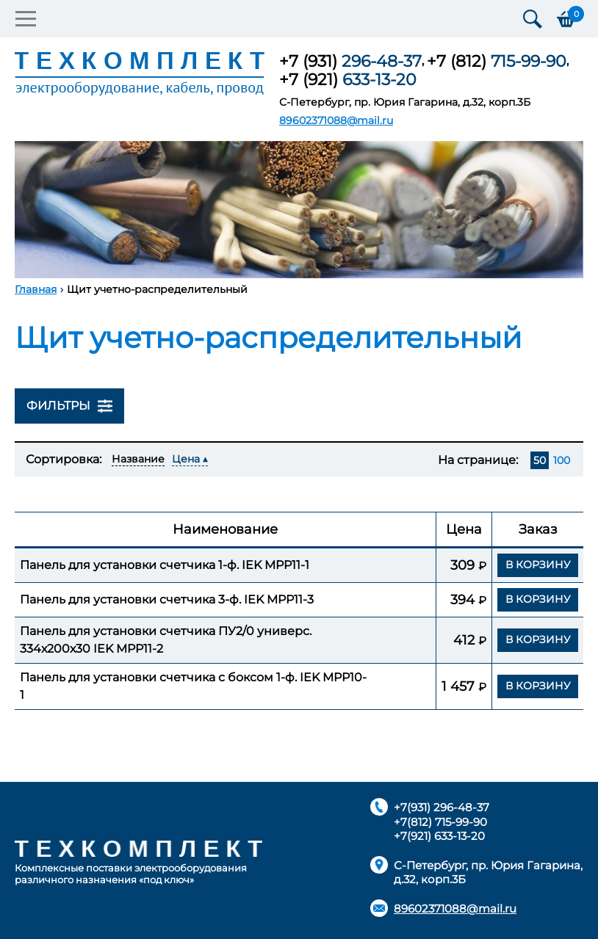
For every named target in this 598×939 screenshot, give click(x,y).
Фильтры (69, 406)
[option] (299, 209)
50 (539, 460)
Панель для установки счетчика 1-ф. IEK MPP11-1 (164, 565)
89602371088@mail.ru (336, 120)
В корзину (538, 564)
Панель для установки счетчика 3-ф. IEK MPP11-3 (167, 599)
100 (561, 460)
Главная (36, 289)
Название (138, 458)
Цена (186, 458)
